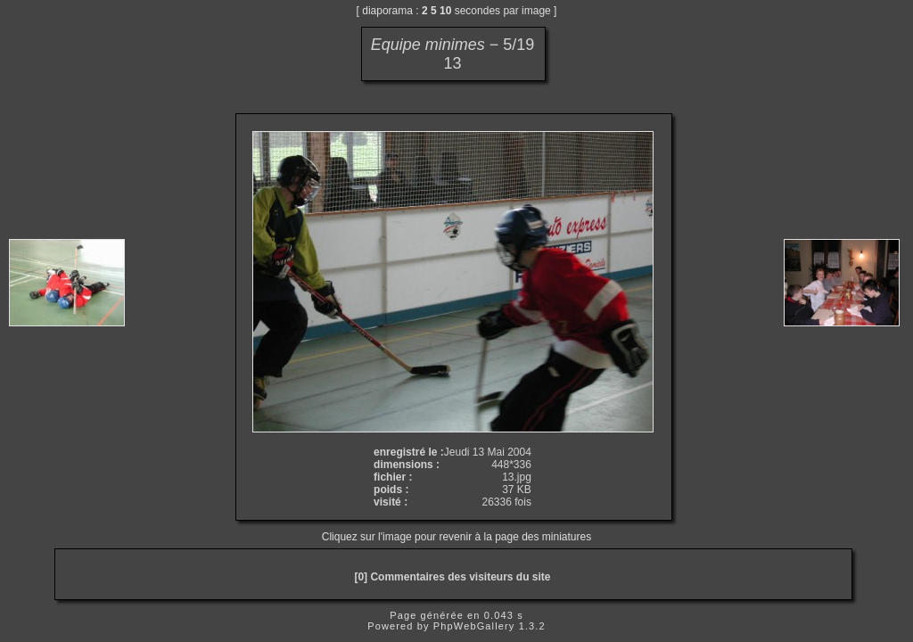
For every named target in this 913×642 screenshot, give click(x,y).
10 (445, 10)
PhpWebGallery (474, 626)
